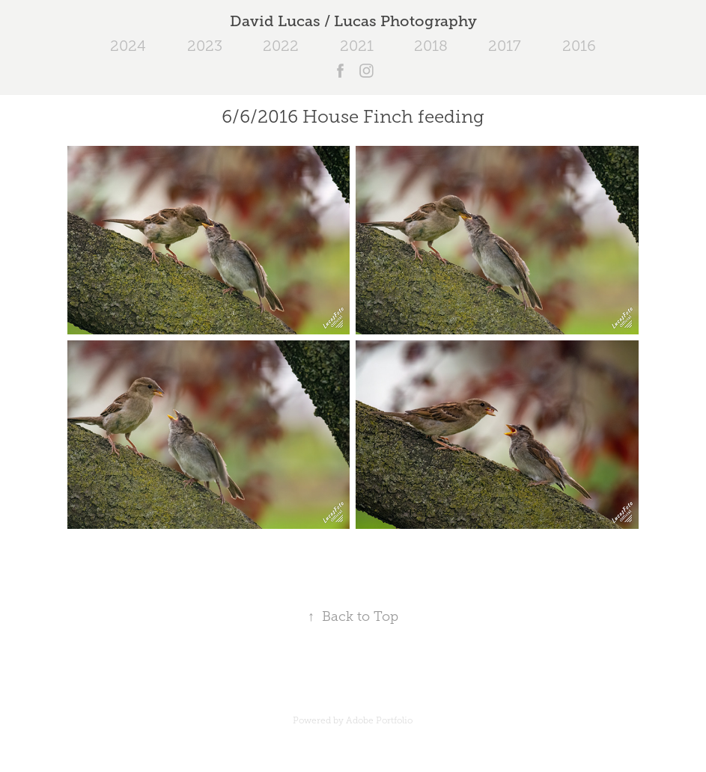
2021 (357, 45)
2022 (281, 45)
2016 (579, 45)
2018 (431, 45)
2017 (504, 45)
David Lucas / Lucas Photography (353, 21)
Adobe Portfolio (379, 720)
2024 (128, 45)
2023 (204, 45)
